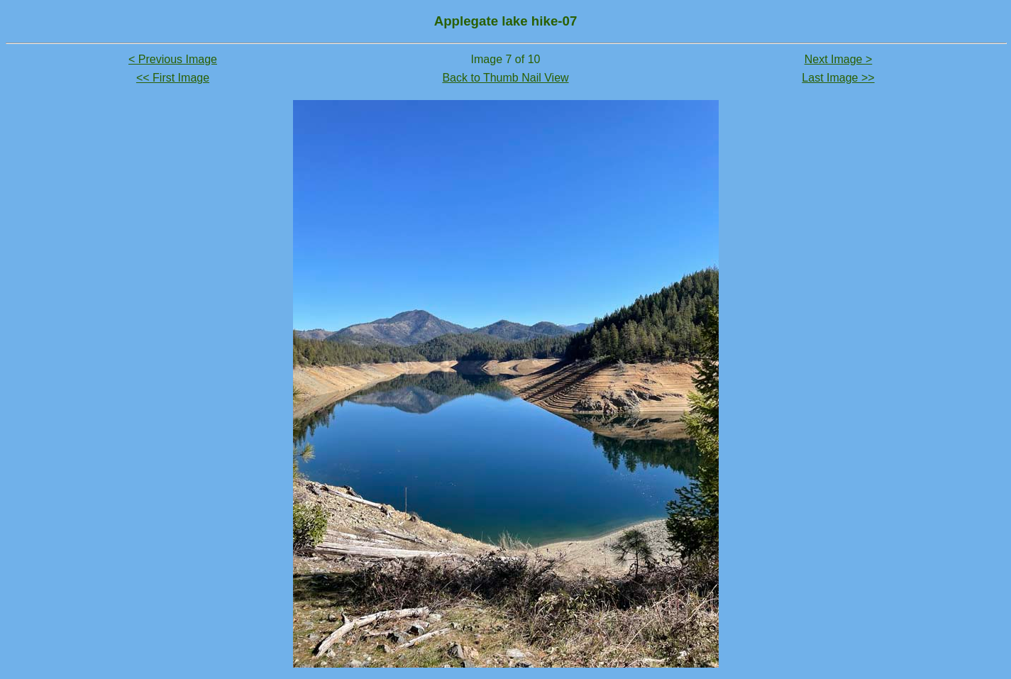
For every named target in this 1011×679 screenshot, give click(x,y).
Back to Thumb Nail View (505, 78)
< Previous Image (172, 59)
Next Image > (839, 59)
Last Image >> (838, 78)
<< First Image (172, 78)
